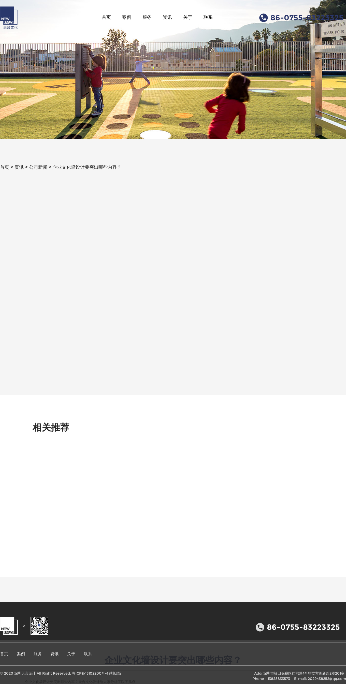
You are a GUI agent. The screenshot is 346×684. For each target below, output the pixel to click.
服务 (147, 17)
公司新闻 (38, 167)
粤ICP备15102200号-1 (90, 673)
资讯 (167, 17)
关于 (187, 17)
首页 (106, 17)
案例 (126, 17)
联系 (208, 17)
